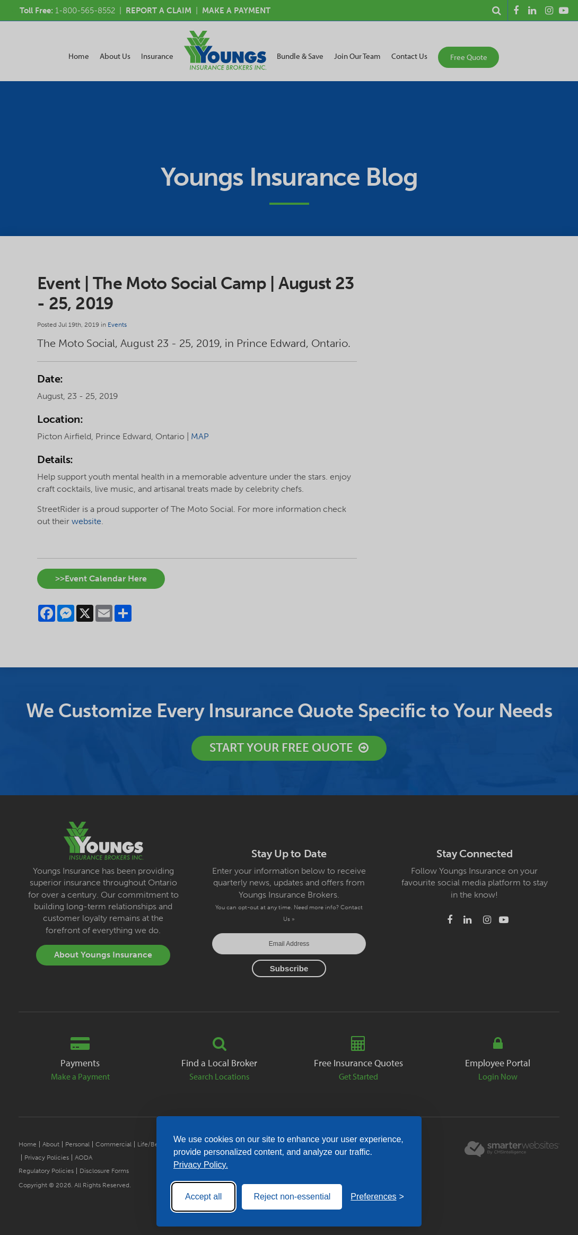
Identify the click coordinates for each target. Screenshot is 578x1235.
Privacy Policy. (200, 1164)
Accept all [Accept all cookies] (203, 1196)
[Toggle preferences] (377, 1197)
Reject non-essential (291, 1196)
